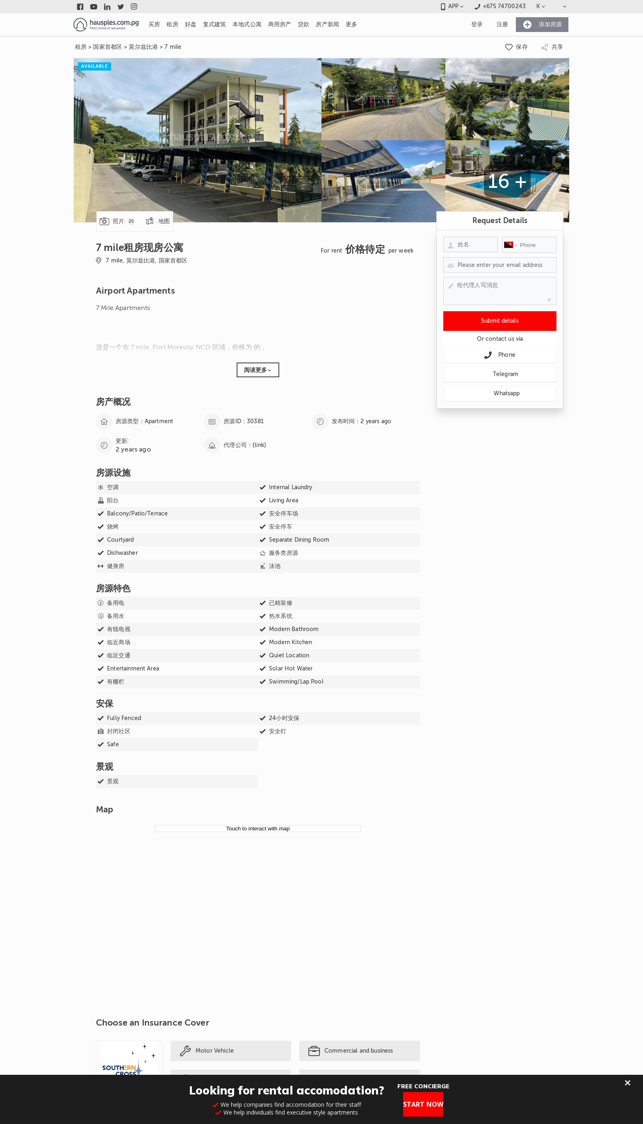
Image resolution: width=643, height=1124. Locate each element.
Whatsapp (500, 394)
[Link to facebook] (80, 6)
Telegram (499, 374)
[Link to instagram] (134, 6)
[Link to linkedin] (107, 6)
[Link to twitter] (121, 6)
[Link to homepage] (106, 24)
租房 (81, 47)
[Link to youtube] (93, 6)
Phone (499, 355)
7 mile (172, 47)
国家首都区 (107, 47)
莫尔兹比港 (143, 47)
